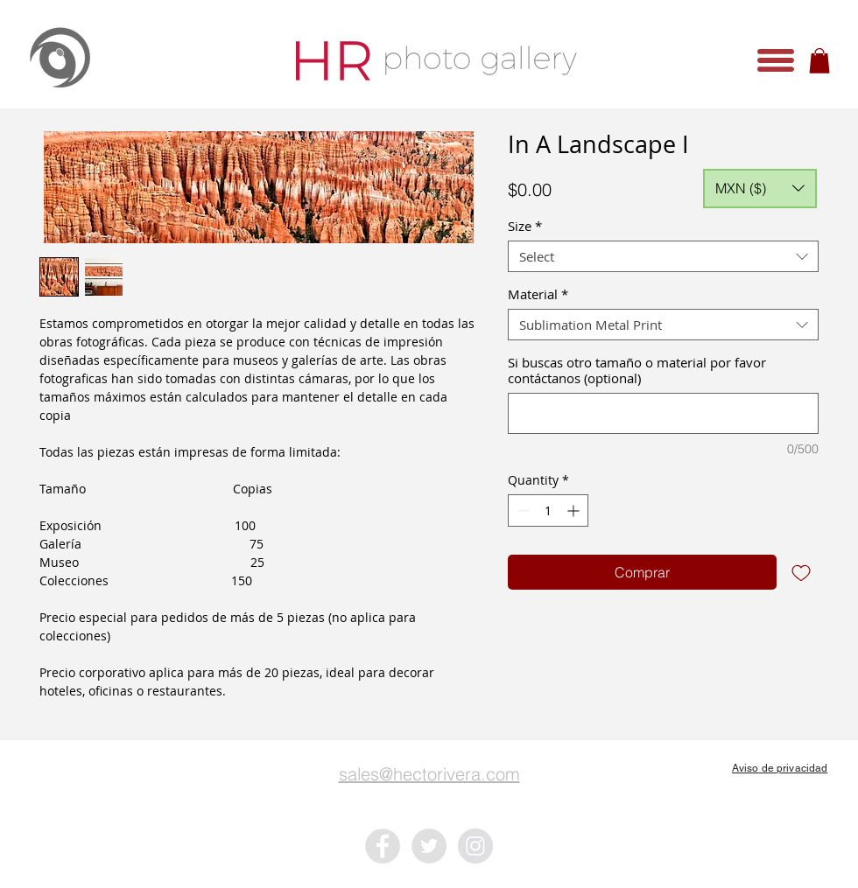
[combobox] (663, 256)
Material (538, 294)
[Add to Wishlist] (801, 572)
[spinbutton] (548, 510)
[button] (775, 60)
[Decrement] (521, 510)
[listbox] (760, 188)
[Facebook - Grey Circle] (382, 846)
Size (525, 226)
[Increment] (575, 510)
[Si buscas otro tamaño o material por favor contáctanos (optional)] (663, 413)
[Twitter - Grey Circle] (429, 846)
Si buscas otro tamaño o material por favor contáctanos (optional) (637, 370)
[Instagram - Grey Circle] (475, 846)
